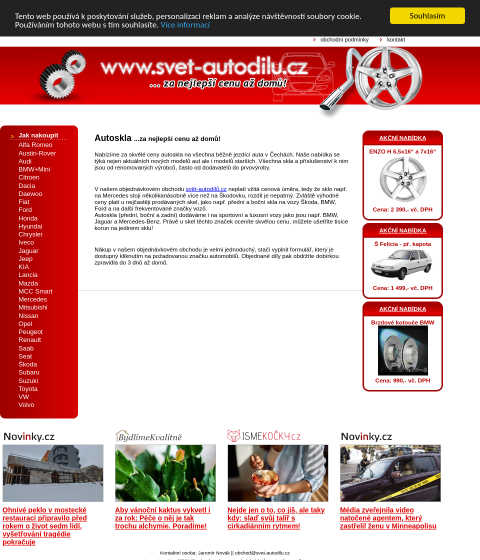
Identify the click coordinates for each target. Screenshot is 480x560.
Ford (25, 210)
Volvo (26, 404)
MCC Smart (35, 291)
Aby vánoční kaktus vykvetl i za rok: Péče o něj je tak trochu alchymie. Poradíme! (162, 518)
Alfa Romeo (35, 144)
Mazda (28, 282)
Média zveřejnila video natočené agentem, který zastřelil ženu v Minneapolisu (388, 518)
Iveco (26, 242)
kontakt (396, 39)
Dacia (26, 185)
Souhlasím (428, 15)
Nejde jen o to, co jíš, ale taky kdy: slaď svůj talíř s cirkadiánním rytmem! (276, 518)
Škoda (27, 364)
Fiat (24, 202)
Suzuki (28, 380)
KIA (23, 266)
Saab (26, 348)
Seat (25, 356)
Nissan (28, 315)
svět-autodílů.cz (206, 189)
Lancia (28, 274)
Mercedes (32, 299)
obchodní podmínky (344, 39)
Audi (25, 161)
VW (23, 396)
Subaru (29, 372)
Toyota (28, 388)
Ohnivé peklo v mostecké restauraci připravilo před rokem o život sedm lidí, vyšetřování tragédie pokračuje (44, 526)
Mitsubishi (33, 307)
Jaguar (28, 250)
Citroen (29, 177)
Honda (28, 218)
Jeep (25, 258)
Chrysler (30, 234)
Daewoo (30, 194)
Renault (29, 340)
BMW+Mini (34, 169)
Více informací (185, 24)
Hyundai (30, 226)
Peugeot (30, 332)
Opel (25, 324)
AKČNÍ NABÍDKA (402, 137)
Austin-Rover (37, 152)
